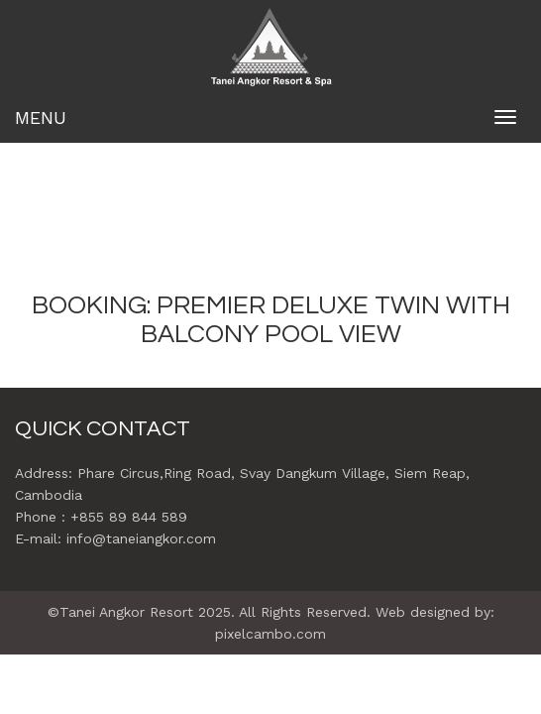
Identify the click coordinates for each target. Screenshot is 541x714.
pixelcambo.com (270, 634)
